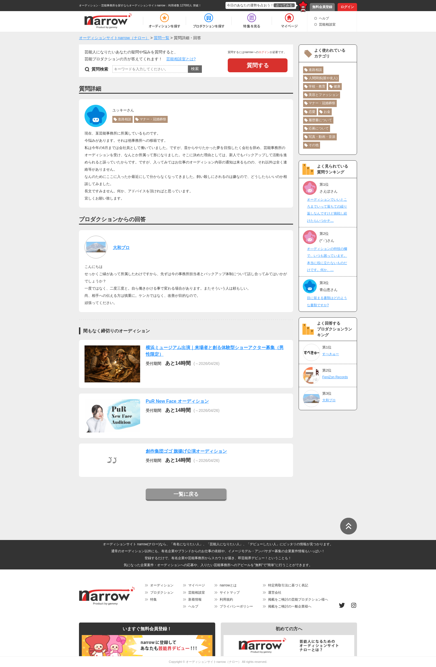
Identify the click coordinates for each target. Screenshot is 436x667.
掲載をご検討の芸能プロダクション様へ (298, 599)
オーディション (162, 585)
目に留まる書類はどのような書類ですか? (327, 301)
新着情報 (195, 599)
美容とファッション (324, 95)
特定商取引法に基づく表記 (288, 585)
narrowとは (228, 585)
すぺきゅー (330, 354)
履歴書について (320, 120)
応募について (319, 128)
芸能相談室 (327, 24)
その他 (314, 145)
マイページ (196, 585)
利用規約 (226, 599)
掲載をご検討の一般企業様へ (289, 606)
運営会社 (274, 592)
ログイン (347, 7)
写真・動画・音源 (322, 137)
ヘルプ (324, 18)
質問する (258, 65)
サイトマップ (230, 592)
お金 (327, 112)
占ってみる (284, 5)
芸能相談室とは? (181, 59)
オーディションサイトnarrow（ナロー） (213, 661)
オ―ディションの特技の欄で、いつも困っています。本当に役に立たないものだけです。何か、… (327, 259)
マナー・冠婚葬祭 (153, 119)
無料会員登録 (322, 7)
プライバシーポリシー (236, 606)
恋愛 (312, 112)
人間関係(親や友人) (323, 78)
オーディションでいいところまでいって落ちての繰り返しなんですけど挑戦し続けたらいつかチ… (327, 210)
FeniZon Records (335, 377)
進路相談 (124, 119)
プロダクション (162, 592)
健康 (337, 86)
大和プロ (121, 247)
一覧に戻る (186, 494)
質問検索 (99, 69)
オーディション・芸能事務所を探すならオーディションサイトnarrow (122, 5)
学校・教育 (317, 86)
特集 (153, 599)
